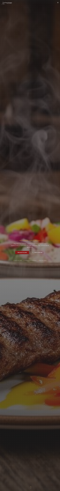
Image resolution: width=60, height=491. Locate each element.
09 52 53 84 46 (37, 253)
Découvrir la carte (22, 253)
